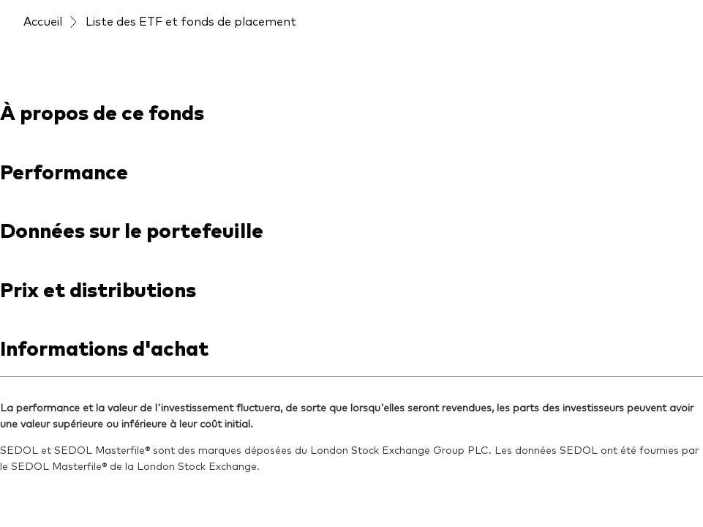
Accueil (42, 20)
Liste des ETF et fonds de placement (191, 20)
